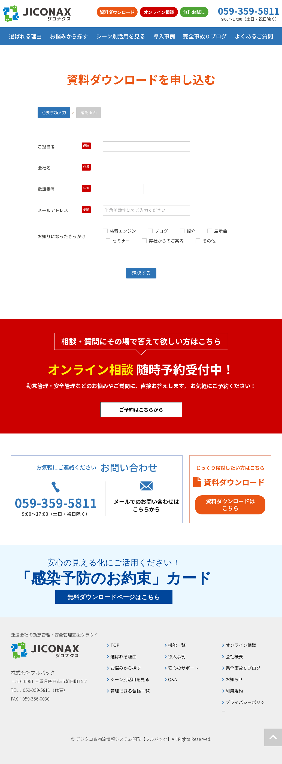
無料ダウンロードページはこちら (113, 597)
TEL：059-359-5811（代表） (39, 690)
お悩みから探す (125, 668)
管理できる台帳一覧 (130, 690)
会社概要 (234, 656)
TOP (114, 645)
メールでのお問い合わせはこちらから (146, 505)
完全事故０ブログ (205, 36)
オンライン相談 (159, 12)
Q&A (172, 679)
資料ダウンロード (117, 12)
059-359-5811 (249, 11)
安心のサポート (183, 668)
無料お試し (194, 12)
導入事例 (164, 36)
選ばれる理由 (25, 36)
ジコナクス (37, 13)
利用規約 (234, 690)
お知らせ (234, 679)
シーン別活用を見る (129, 679)
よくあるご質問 (254, 36)
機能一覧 (177, 645)
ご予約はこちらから (141, 409)
